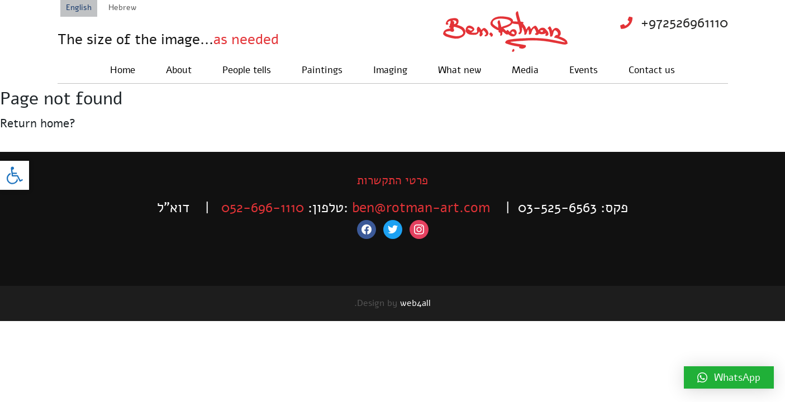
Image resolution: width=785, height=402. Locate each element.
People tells (246, 70)
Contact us (652, 70)
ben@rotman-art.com (421, 207)
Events (583, 70)
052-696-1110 (262, 207)
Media (525, 70)
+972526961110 (684, 22)
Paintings (322, 70)
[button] (14, 175)
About (179, 70)
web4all (415, 303)
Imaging (390, 70)
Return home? (37, 123)
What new (459, 70)
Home (122, 70)
